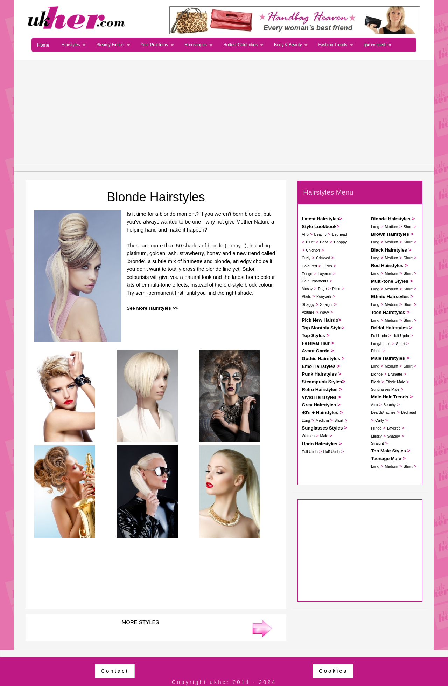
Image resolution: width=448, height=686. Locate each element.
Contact (115, 671)
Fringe (307, 274)
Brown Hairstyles (390, 234)
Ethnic (376, 351)
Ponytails (323, 296)
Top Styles (313, 335)
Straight (326, 304)
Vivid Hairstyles (319, 397)
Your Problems (154, 44)
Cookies (333, 671)
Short (338, 420)
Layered (324, 274)
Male (324, 436)
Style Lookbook (319, 226)
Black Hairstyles (389, 250)
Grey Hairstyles (319, 404)
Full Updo (310, 452)
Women (308, 436)
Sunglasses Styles (322, 428)
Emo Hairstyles (318, 366)
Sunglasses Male (385, 389)
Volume (308, 312)
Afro (305, 234)
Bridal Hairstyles (389, 327)
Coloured (309, 266)
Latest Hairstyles (320, 218)
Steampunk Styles (322, 381)
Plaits (306, 296)
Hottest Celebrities (240, 44)
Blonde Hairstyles (391, 218)
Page (322, 289)
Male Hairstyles (388, 358)
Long (306, 420)
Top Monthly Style (322, 327)
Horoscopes (195, 44)
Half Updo (331, 452)
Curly (306, 258)
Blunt (310, 242)
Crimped (323, 258)
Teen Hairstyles (388, 312)
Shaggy (308, 304)
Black (375, 382)
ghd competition (377, 45)
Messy (307, 289)
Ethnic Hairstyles (390, 296)
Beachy (320, 234)
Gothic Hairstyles (321, 358)
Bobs (324, 242)
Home (43, 45)
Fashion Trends (332, 44)
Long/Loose (381, 344)
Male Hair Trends (389, 396)
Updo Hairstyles (319, 443)
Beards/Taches (383, 412)
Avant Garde (315, 351)
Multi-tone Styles (389, 281)
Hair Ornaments (315, 281)
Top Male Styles (388, 450)
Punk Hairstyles (319, 374)
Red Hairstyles (387, 265)
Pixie (336, 289)
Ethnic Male (395, 382)
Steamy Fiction (110, 44)
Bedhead (339, 234)
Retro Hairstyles (319, 389)
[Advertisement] (224, 112)
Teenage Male (386, 458)
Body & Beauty (288, 44)
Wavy (324, 312)
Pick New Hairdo (320, 320)
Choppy (340, 242)
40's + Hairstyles (320, 412)
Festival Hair (315, 343)
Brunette (395, 374)
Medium (322, 420)
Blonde (377, 374)
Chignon (313, 250)
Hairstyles (71, 44)
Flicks (327, 266)
